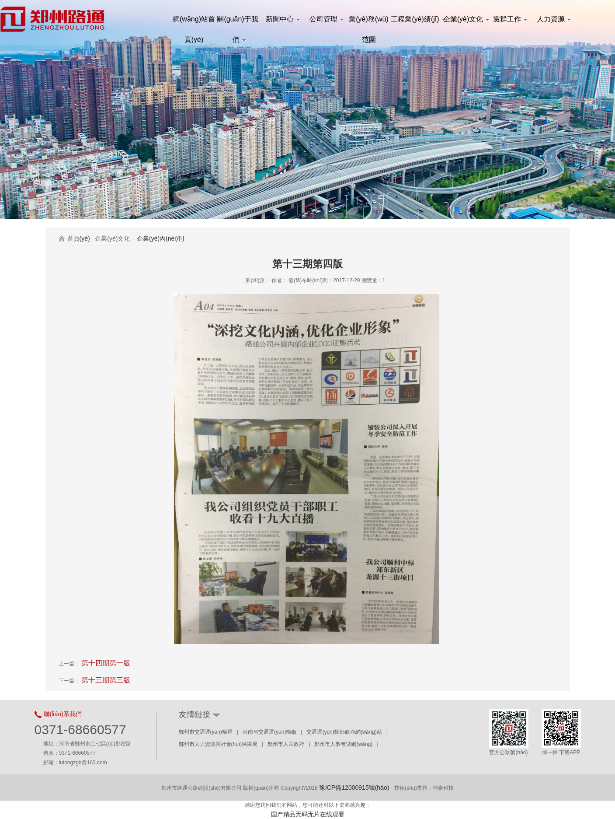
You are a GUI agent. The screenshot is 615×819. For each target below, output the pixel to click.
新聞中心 (283, 19)
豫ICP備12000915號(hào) (354, 787)
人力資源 (554, 19)
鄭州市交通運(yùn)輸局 (206, 732)
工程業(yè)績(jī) (417, 19)
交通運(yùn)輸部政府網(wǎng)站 (344, 732)
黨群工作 (510, 19)
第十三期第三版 (105, 680)
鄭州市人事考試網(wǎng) (343, 744)
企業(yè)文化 (465, 19)
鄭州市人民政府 (286, 744)
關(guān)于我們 (237, 22)
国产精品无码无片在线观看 (307, 814)
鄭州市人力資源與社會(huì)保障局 (218, 744)
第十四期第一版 (105, 663)
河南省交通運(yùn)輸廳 (269, 732)
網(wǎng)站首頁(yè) (194, 22)
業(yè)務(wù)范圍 (369, 22)
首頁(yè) (78, 238)
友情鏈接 (194, 714)
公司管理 (326, 19)
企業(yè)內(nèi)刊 (160, 238)
